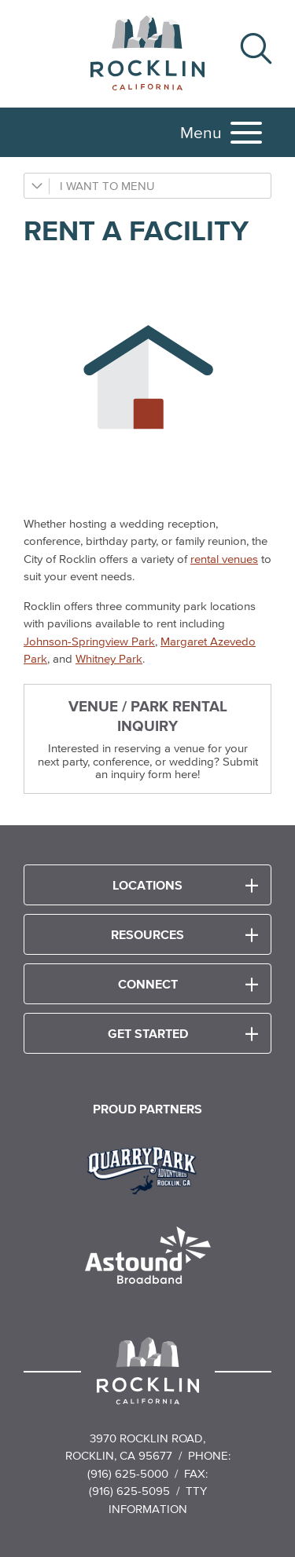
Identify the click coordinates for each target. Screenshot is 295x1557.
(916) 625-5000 (127, 1473)
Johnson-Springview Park (89, 641)
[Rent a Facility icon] (147, 380)
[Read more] (147, 1168)
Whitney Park (109, 658)
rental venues (224, 558)
